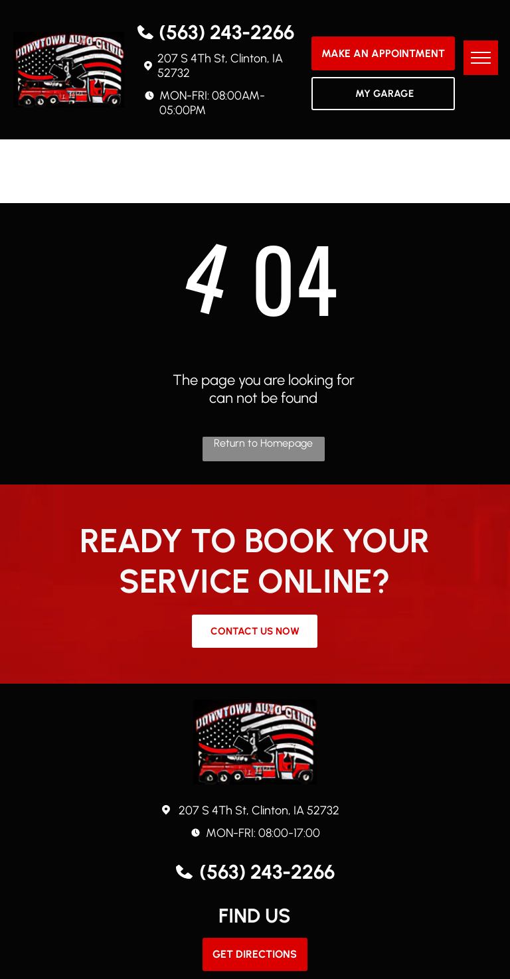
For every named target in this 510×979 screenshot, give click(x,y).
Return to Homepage (263, 443)
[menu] (481, 57)
